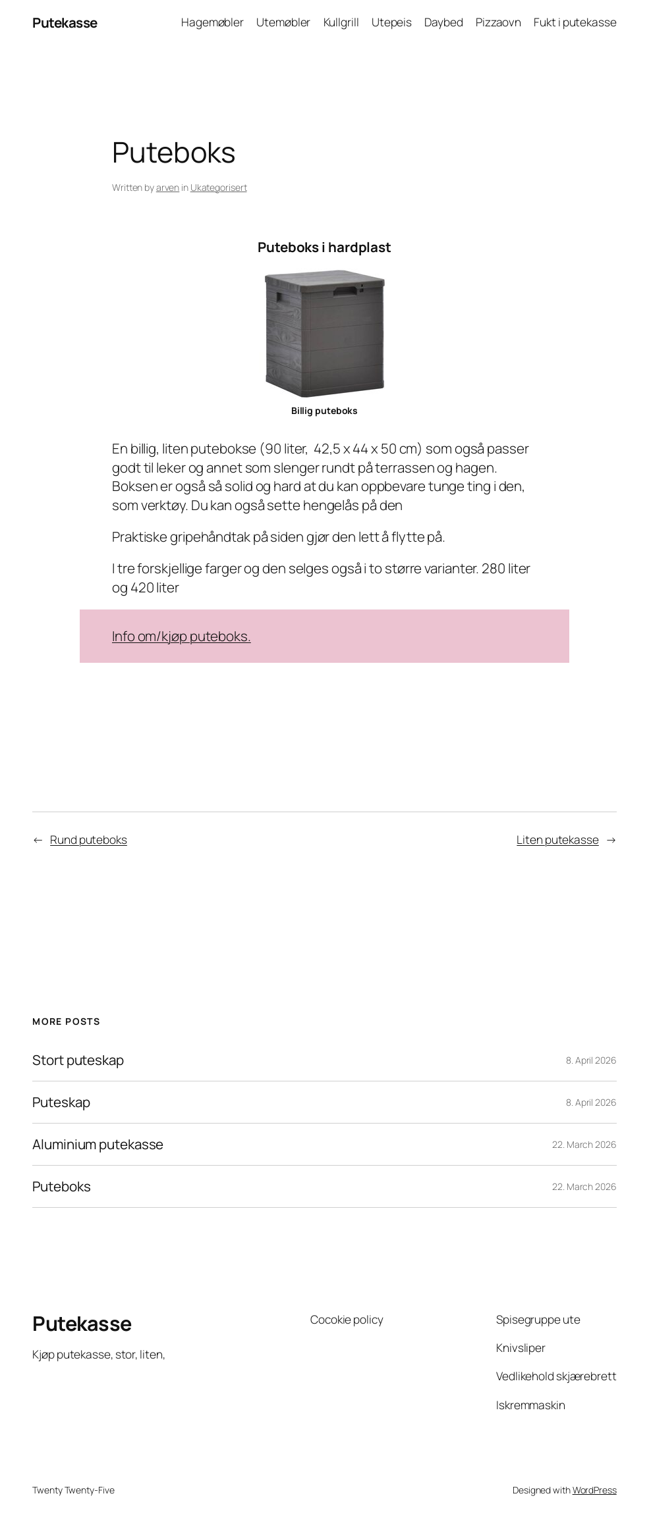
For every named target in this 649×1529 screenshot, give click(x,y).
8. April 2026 (591, 1060)
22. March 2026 (584, 1144)
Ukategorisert (218, 187)
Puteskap (61, 1102)
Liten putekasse (558, 839)
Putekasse (65, 22)
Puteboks (61, 1186)
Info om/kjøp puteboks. (181, 636)
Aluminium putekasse (97, 1144)
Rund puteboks (88, 839)
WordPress (595, 1490)
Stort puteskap (78, 1060)
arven (168, 187)
